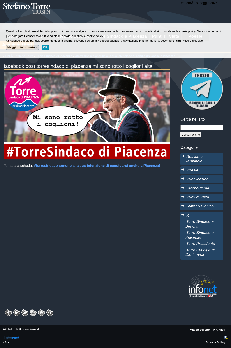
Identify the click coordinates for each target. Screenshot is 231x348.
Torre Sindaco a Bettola (199, 223)
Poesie (192, 170)
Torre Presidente (200, 243)
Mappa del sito (200, 329)
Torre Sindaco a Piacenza (199, 235)
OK (45, 47)
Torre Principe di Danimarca (200, 252)
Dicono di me (197, 188)
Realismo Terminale (194, 159)
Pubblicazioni (197, 179)
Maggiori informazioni (22, 47)
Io (187, 215)
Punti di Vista (197, 197)
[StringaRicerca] (201, 127)
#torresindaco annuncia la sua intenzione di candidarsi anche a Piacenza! (97, 166)
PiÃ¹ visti (219, 329)
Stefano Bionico (200, 206)
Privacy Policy (215, 342)
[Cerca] (190, 134)
